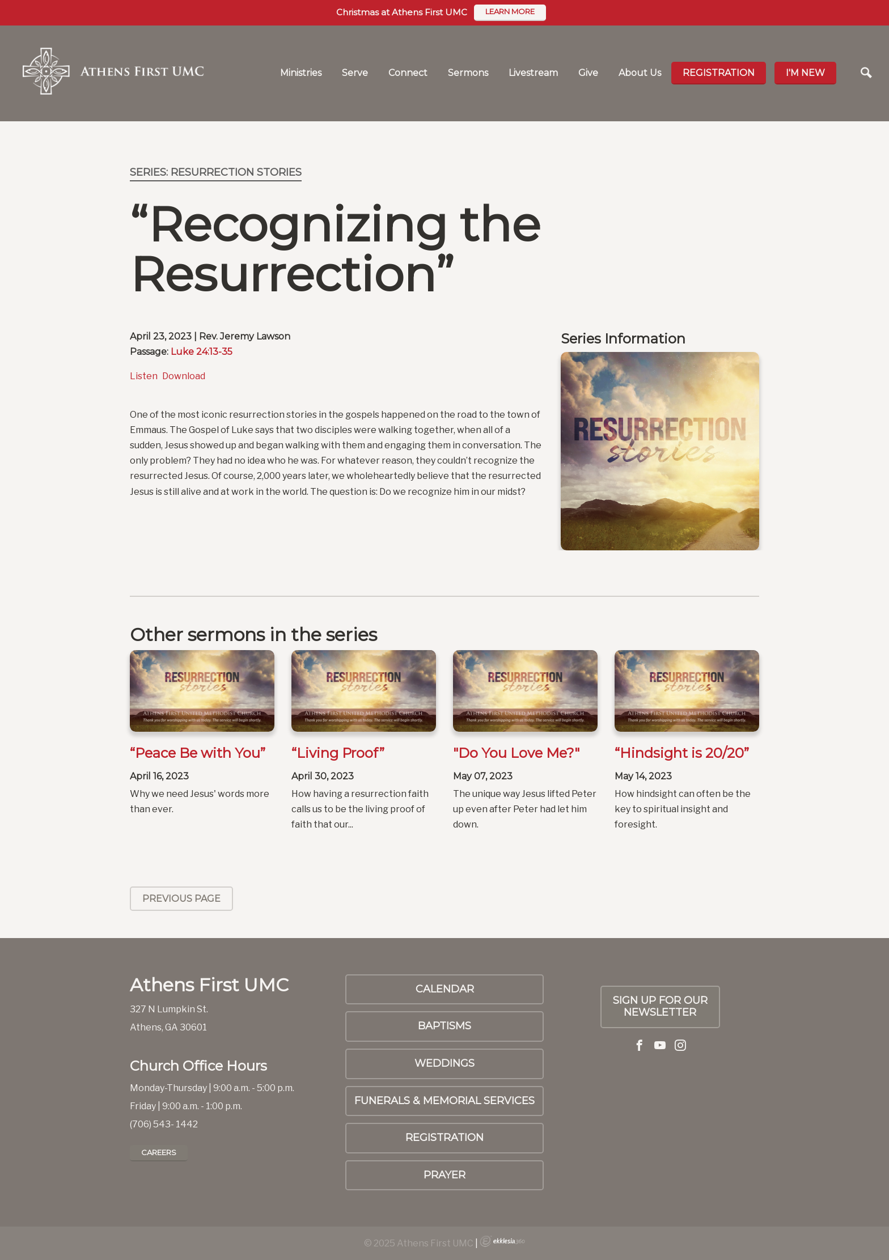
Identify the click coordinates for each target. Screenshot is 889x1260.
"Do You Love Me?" (516, 753)
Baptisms (444, 1026)
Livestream (533, 72)
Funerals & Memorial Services (444, 1100)
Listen (144, 376)
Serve (355, 72)
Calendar (445, 989)
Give (588, 72)
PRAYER (444, 1175)
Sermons (468, 72)
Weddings (444, 1063)
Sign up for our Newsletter (660, 1006)
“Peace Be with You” (197, 753)
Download (183, 376)
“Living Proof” (337, 753)
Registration (719, 72)
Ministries (300, 72)
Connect (407, 72)
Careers (158, 1152)
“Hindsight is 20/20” (682, 753)
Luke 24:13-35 (201, 351)
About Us (640, 72)
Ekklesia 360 (502, 1241)
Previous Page (181, 898)
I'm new (805, 72)
